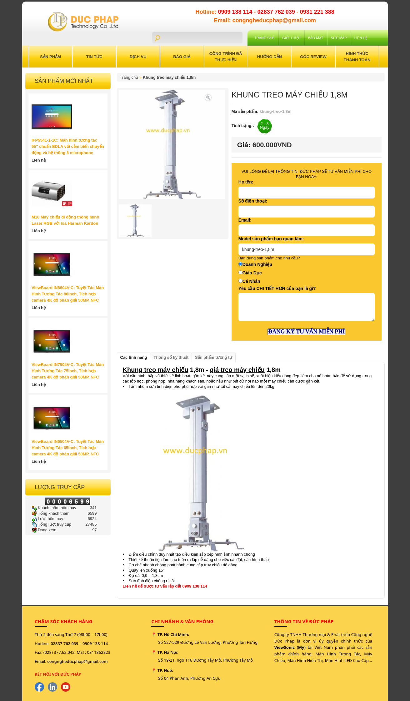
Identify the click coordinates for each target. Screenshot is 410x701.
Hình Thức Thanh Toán (357, 56)
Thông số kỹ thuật (170, 357)
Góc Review (313, 56)
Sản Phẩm (50, 56)
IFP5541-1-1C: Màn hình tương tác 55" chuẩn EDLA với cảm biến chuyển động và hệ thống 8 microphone (68, 146)
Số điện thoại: (252, 200)
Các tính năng (133, 357)
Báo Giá (182, 56)
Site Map (339, 38)
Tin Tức (94, 56)
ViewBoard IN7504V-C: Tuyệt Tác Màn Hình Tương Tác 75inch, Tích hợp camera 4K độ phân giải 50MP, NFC (68, 370)
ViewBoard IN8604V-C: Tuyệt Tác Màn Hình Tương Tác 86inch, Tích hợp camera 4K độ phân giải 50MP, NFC (68, 294)
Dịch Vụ (138, 56)
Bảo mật (315, 38)
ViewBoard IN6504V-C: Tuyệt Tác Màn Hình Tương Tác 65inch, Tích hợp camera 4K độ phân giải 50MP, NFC (68, 447)
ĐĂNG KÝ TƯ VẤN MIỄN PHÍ (306, 331)
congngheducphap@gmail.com (77, 661)
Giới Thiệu (291, 38)
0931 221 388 (317, 12)
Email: (245, 220)
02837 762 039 (277, 12)
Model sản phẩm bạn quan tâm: (271, 238)
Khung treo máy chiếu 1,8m (169, 77)
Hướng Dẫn (269, 56)
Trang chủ (264, 38)
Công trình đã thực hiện (225, 56)
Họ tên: (245, 181)
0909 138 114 (236, 12)
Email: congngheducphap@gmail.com (265, 20)
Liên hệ (360, 38)
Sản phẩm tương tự (213, 357)
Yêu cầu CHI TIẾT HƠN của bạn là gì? (277, 288)
